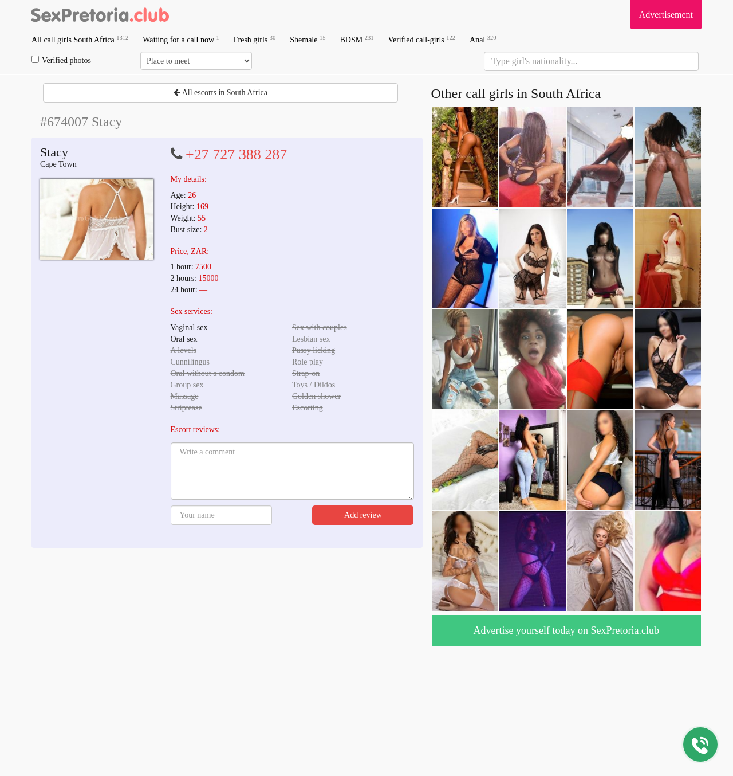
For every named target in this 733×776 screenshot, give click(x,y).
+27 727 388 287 (236, 154)
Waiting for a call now (181, 39)
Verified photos (61, 60)
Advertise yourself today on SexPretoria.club (566, 630)
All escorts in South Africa (220, 92)
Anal (483, 39)
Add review (363, 515)
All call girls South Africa (79, 39)
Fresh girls (255, 39)
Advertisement (666, 14)
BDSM (356, 39)
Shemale (307, 39)
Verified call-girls (421, 39)
